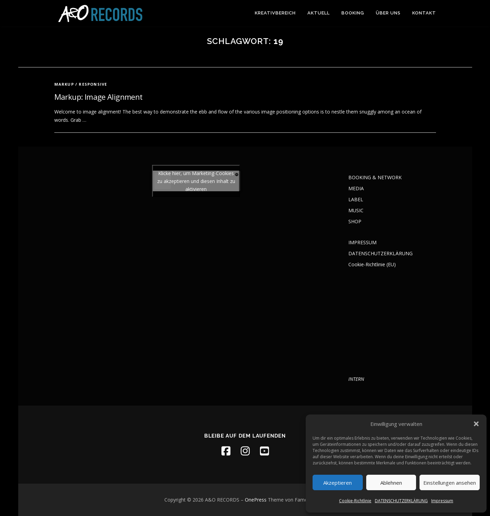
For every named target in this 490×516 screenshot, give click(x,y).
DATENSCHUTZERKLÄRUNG (401, 501)
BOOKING (352, 12)
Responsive (93, 84)
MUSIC (355, 210)
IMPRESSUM (362, 242)
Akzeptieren (337, 482)
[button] (476, 423)
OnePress (255, 499)
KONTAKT (424, 12)
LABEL (355, 199)
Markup (64, 84)
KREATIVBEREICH (275, 12)
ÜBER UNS (388, 12)
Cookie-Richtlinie (355, 501)
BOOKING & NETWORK (375, 177)
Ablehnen (391, 482)
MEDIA (356, 188)
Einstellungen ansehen (449, 482)
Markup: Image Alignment (98, 97)
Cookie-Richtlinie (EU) (372, 264)
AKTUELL (318, 12)
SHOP (354, 221)
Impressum (442, 501)
